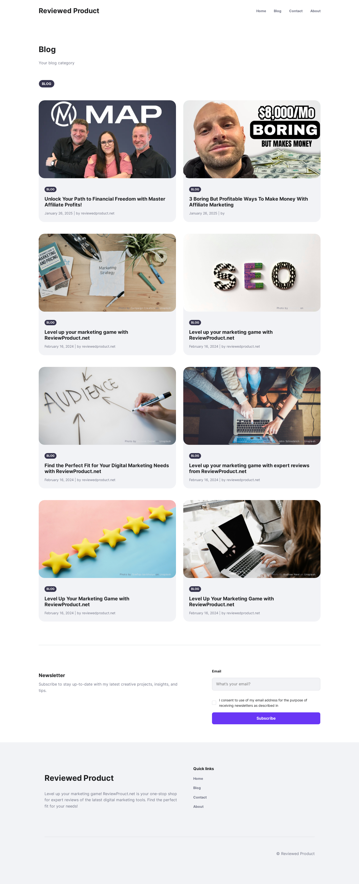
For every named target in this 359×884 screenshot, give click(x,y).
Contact (296, 11)
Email (216, 671)
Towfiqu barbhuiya (143, 574)
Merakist (294, 308)
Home (261, 11)
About (315, 11)
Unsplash (165, 308)
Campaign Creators (143, 308)
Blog (277, 11)
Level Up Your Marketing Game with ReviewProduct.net (87, 601)
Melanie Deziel (146, 441)
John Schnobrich (289, 441)
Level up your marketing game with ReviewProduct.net (86, 335)
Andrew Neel (291, 574)
